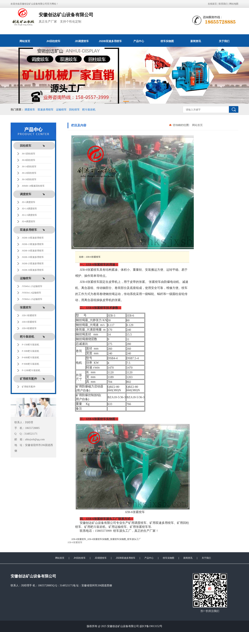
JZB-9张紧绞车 (29, 328)
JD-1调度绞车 (28, 202)
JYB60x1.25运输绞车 (32, 299)
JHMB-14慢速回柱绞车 (33, 186)
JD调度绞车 (82, 41)
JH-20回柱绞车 (29, 173)
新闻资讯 (195, 41)
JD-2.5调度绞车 (29, 215)
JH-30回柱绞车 (29, 179)
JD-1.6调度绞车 (29, 208)
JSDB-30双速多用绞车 (33, 270)
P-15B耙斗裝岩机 (30, 344)
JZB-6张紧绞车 (29, 322)
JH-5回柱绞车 (28, 153)
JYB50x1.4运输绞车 (31, 292)
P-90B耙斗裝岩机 (30, 364)
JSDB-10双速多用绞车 (33, 237)
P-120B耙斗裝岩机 (31, 370)
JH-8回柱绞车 (28, 160)
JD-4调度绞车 (28, 221)
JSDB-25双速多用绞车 (33, 263)
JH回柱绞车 (53, 41)
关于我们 (224, 41)
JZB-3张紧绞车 (29, 315)
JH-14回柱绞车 (29, 166)
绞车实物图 (167, 41)
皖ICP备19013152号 (151, 626)
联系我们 (223, 3)
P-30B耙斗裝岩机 (30, 351)
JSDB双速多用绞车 (110, 41)
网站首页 (25, 41)
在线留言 (212, 3)
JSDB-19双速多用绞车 (33, 257)
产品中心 (138, 41)
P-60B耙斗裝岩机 (30, 357)
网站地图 (233, 3)
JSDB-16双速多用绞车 (33, 250)
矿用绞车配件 (28, 386)
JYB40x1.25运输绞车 (32, 286)
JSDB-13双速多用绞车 (33, 244)
